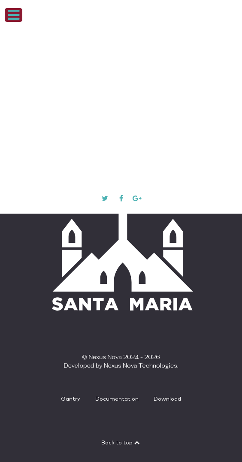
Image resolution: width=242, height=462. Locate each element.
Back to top (121, 443)
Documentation (117, 399)
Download (167, 399)
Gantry (70, 399)
